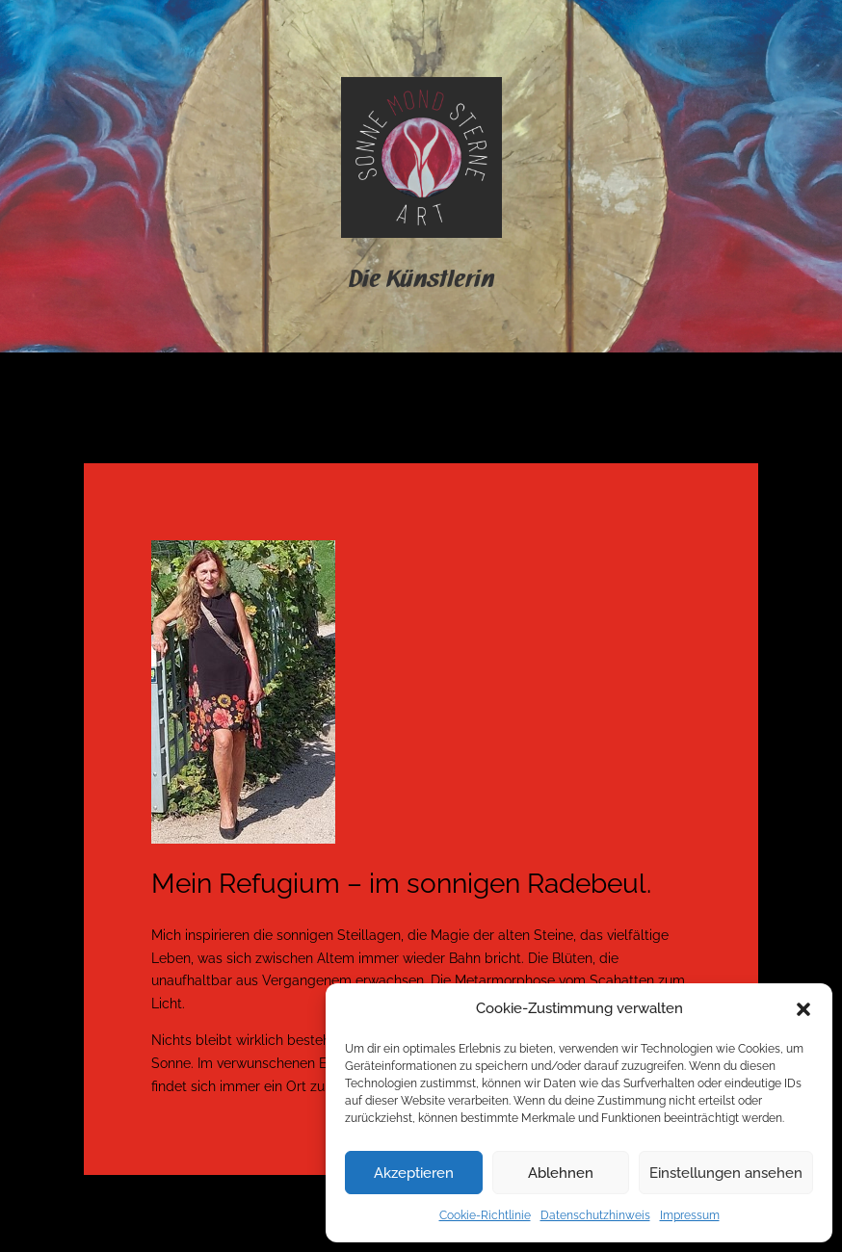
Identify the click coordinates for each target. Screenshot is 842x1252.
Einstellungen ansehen (726, 1173)
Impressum (690, 1215)
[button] (803, 1009)
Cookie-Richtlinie (485, 1215)
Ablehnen (560, 1173)
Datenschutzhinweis (595, 1215)
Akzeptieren (414, 1173)
